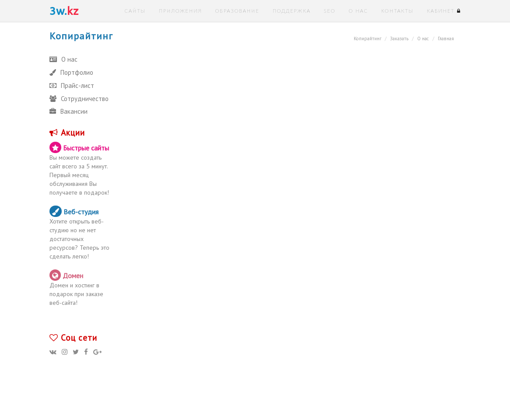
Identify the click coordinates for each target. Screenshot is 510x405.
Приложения (180, 11)
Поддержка (292, 11)
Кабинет (444, 11)
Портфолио (71, 72)
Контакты (397, 11)
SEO (330, 11)
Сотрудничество (79, 98)
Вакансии (68, 111)
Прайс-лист (71, 85)
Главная (446, 38)
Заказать (399, 38)
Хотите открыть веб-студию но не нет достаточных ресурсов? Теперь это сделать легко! (80, 233)
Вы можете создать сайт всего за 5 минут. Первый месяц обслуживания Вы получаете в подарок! (80, 169)
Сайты (135, 11)
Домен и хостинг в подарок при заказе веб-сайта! (80, 288)
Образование (237, 11)
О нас (358, 11)
